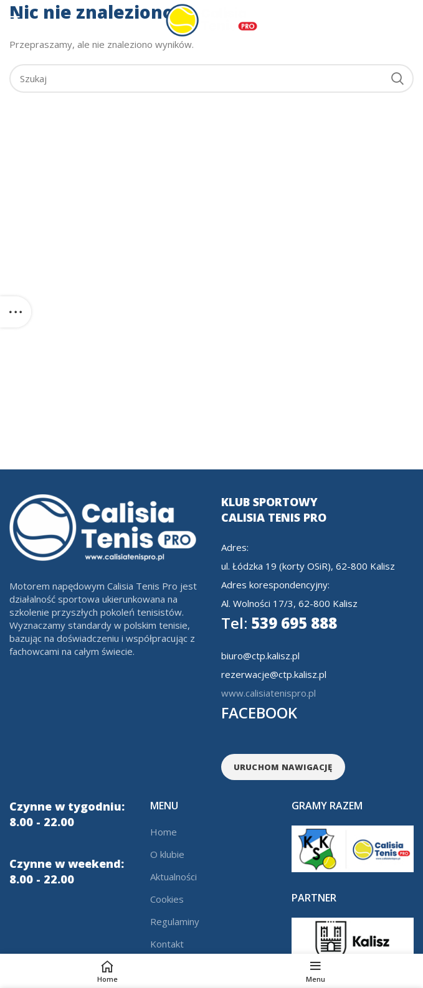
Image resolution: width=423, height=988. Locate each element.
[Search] (211, 78)
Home (163, 832)
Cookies (167, 899)
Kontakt (167, 944)
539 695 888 (279, 623)
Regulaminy (174, 921)
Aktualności (173, 876)
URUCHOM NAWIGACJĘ (283, 767)
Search (396, 78)
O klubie (167, 854)
